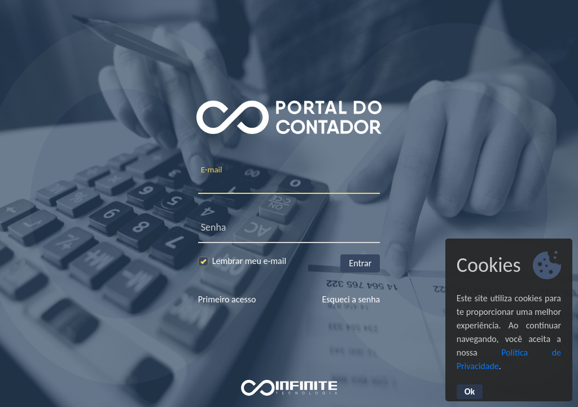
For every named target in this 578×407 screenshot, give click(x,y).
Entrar (360, 263)
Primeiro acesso (227, 299)
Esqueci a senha (351, 299)
